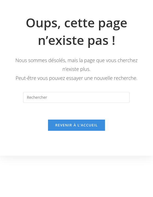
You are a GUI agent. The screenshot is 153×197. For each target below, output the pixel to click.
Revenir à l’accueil (76, 125)
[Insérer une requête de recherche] (76, 97)
